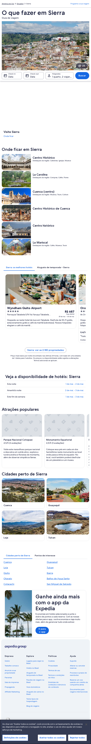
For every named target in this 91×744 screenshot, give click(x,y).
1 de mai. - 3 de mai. (75, 396)
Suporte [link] (73, 661)
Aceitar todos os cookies (52, 737)
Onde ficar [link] (9, 136)
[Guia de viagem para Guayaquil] (67, 493)
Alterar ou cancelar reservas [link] (77, 667)
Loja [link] (6, 567)
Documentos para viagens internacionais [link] (79, 690)
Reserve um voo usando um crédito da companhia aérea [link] (79, 682)
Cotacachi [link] (9, 584)
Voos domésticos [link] (33, 687)
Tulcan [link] (50, 567)
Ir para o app (42, 630)
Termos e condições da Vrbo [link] (56, 676)
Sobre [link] (7, 661)
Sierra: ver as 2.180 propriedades (45, 350)
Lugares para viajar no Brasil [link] (35, 662)
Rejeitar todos (77, 737)
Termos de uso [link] (54, 670)
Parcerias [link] (8, 677)
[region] (45, 732)
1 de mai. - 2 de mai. (75, 384)
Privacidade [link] (53, 666)
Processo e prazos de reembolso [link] (78, 674)
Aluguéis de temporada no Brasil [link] (34, 674)
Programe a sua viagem (80, 4)
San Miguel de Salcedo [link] (59, 584)
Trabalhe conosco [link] (12, 666)
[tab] (19, 267)
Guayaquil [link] (52, 562)
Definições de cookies (15, 737)
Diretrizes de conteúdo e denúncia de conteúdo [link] (57, 684)
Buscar (82, 75)
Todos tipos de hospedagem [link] (32, 700)
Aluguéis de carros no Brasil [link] (35, 693)
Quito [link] (7, 573)
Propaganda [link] (10, 687)
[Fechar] (86, 724)
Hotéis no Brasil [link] (32, 668)
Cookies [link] (51, 661)
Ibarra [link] (50, 573)
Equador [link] (20, 4)
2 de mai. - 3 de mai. (74, 390)
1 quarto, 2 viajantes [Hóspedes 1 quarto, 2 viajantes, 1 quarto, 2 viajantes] (62, 76)
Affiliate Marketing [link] (12, 692)
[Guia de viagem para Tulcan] (67, 525)
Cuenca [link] (8, 562)
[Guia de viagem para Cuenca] (23, 493)
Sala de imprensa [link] (12, 682)
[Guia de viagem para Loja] (23, 525)
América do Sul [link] (8, 4)
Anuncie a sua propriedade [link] (10, 671)
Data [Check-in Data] (10, 76)
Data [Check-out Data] (32, 76)
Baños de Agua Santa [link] (58, 578)
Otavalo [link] (8, 578)
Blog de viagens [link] (32, 706)
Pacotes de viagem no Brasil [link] (35, 681)
